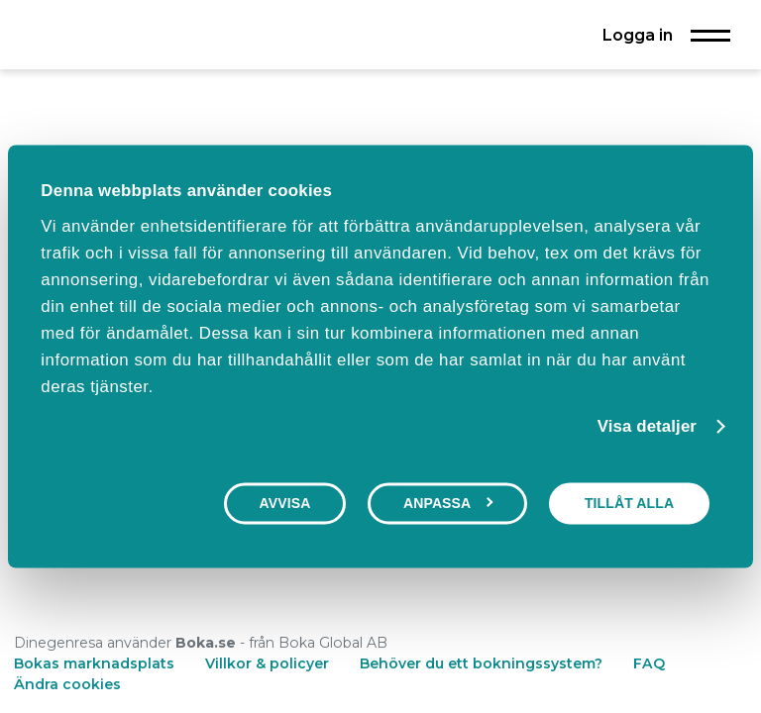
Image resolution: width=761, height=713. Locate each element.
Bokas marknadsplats (94, 663)
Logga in (637, 35)
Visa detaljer (647, 427)
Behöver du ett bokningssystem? (481, 663)
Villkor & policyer (267, 663)
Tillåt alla (629, 503)
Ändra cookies (67, 684)
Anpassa (448, 503)
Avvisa (285, 503)
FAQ (649, 663)
